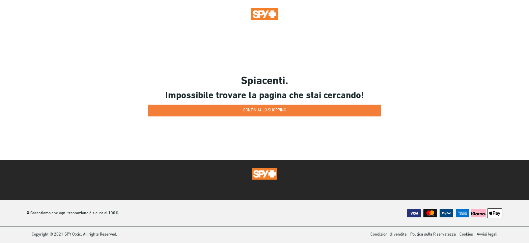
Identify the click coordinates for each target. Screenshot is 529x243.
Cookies (466, 235)
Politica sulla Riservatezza (433, 235)
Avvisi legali (487, 235)
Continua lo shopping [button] (264, 110)
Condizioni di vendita (388, 235)
